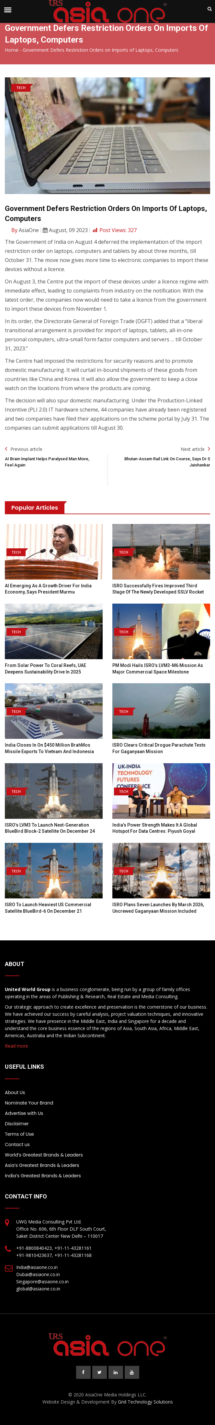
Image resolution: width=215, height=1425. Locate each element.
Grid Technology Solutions (145, 1402)
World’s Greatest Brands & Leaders (44, 1155)
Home (11, 50)
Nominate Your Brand (29, 1103)
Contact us (17, 1144)
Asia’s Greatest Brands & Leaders (42, 1165)
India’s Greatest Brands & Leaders (43, 1175)
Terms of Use (19, 1134)
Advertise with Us (24, 1113)
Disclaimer (17, 1123)
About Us (15, 1092)
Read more (16, 1046)
